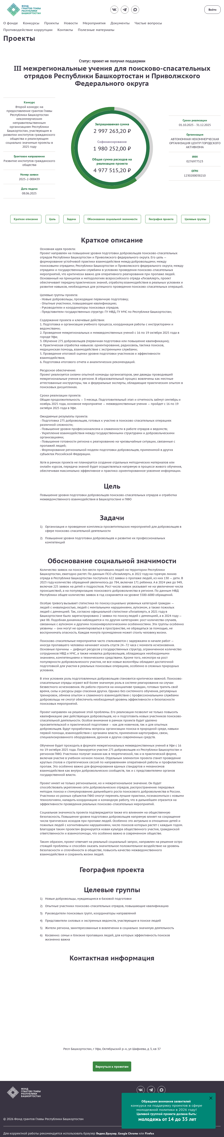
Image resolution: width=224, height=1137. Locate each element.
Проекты (51, 23)
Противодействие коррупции (27, 30)
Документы (120, 23)
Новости (71, 23)
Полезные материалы (96, 30)
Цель (52, 219)
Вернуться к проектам (112, 1063)
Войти (212, 10)
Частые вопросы (148, 23)
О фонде (10, 23)
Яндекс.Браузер (106, 1130)
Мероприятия (94, 23)
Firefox (149, 1130)
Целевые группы (195, 219)
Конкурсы (31, 23)
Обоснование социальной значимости (112, 219)
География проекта (161, 219)
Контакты (65, 30)
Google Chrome (128, 1130)
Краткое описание (26, 219)
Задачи (71, 219)
